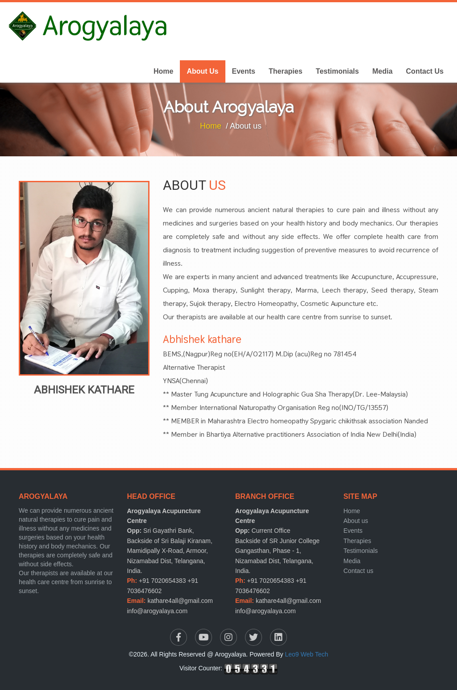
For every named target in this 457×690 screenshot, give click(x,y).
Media (382, 71)
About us (356, 520)
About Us (202, 71)
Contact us (359, 570)
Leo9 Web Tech (306, 654)
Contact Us (425, 71)
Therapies (286, 71)
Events (243, 71)
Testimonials (337, 71)
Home (163, 71)
